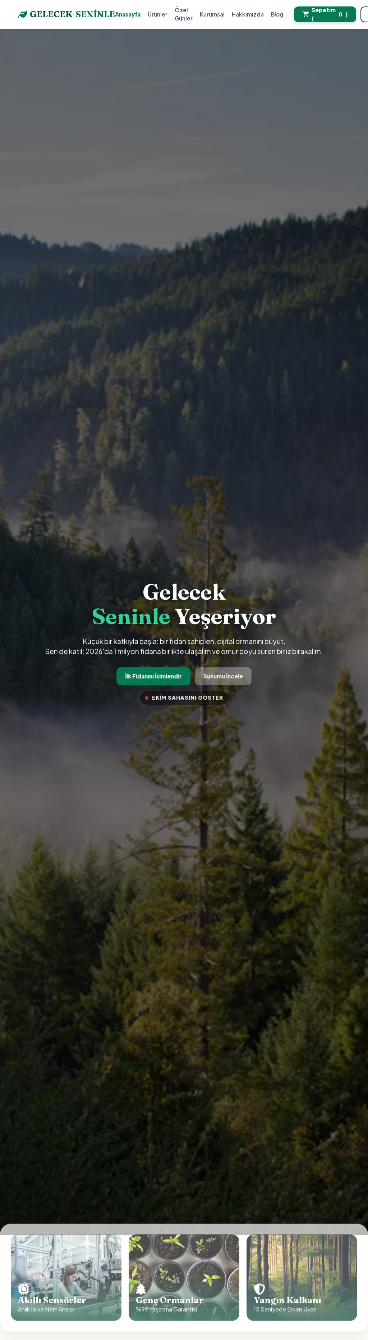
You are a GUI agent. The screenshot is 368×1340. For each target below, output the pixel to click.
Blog (277, 14)
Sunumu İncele (222, 676)
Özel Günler (184, 14)
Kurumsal (212, 14)
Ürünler (157, 14)
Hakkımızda (248, 14)
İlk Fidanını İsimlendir (154, 676)
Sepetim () (325, 14)
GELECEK (66, 14)
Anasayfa (128, 14)
